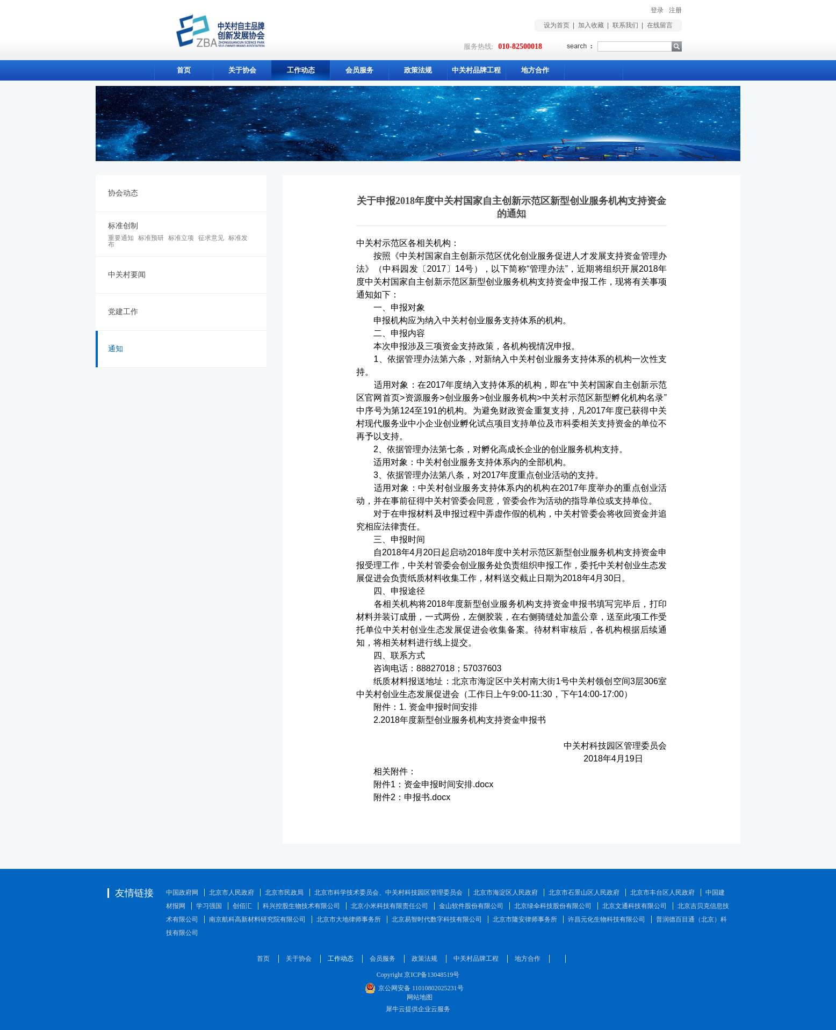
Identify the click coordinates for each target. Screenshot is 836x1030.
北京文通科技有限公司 (634, 906)
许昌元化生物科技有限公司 (606, 919)
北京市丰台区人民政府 (662, 892)
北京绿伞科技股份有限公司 (553, 906)
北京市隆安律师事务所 (525, 919)
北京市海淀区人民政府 (505, 892)
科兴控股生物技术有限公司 (301, 906)
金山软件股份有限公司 (471, 906)
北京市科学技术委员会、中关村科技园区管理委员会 (388, 892)
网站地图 (418, 997)
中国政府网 (182, 892)
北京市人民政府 (231, 892)
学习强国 (209, 906)
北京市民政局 (284, 892)
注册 (675, 10)
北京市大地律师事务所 (348, 919)
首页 (184, 70)
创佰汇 (242, 906)
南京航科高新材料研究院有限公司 (257, 919)
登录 (657, 10)
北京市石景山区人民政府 (584, 892)
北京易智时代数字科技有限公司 (437, 919)
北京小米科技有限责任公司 (389, 906)
